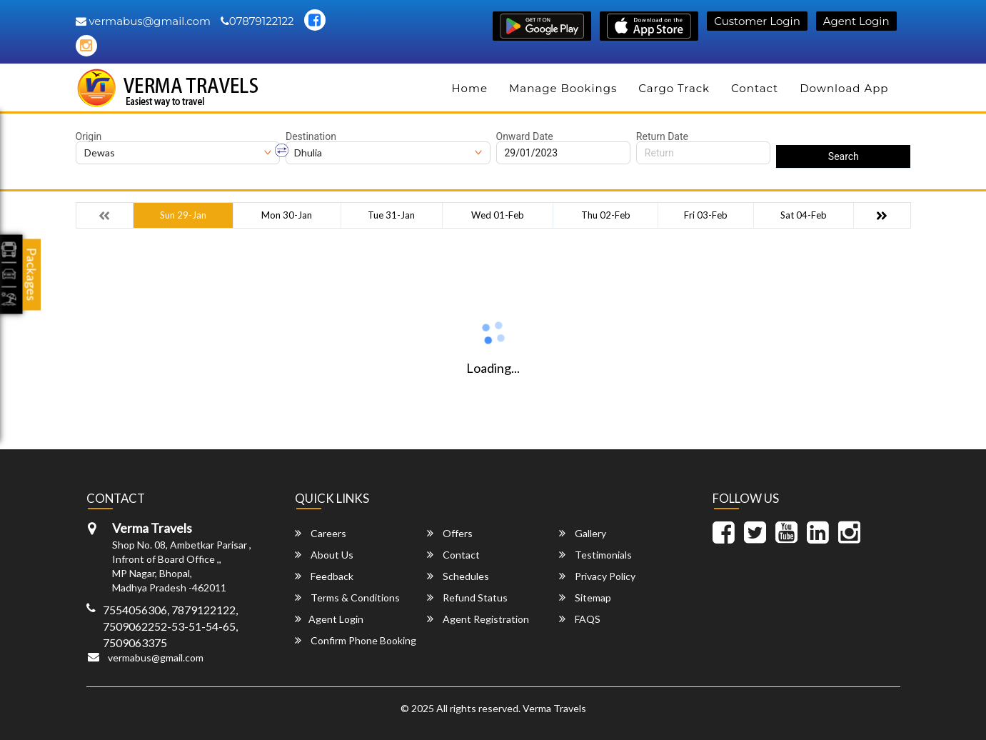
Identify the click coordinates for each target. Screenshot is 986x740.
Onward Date (524, 136)
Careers (320, 533)
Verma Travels (554, 708)
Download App (844, 88)
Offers (450, 533)
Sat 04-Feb (803, 215)
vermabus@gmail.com (143, 21)
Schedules (458, 576)
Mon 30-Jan (286, 215)
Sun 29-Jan (183, 215)
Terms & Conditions (347, 597)
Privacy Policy (597, 576)
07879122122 (257, 21)
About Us (324, 555)
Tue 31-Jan (391, 215)
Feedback (324, 576)
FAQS (579, 619)
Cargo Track (674, 88)
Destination (311, 136)
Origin (89, 136)
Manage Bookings (563, 88)
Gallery (582, 533)
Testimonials (595, 555)
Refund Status (467, 597)
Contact (754, 88)
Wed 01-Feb (497, 215)
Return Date (662, 136)
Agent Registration (478, 619)
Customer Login (757, 21)
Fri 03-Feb (706, 215)
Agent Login (856, 21)
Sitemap (585, 597)
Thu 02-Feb (605, 215)
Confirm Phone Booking (355, 640)
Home (469, 88)
